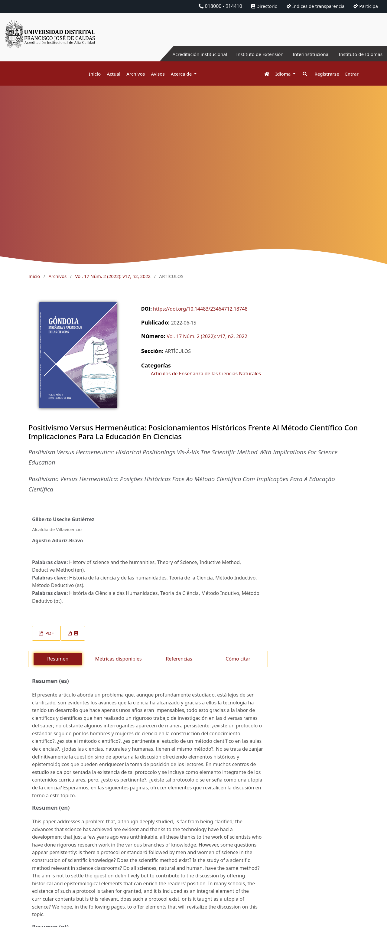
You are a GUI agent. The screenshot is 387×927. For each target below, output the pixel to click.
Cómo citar (238, 658)
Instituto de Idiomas (359, 54)
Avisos (158, 74)
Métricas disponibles (118, 658)
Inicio (95, 74)
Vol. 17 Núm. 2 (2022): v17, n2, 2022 (113, 276)
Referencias (179, 658)
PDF (49, 633)
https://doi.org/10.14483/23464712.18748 (200, 308)
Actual (113, 74)
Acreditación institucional (192, 54)
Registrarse (326, 74)
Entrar (352, 74)
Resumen (57, 658)
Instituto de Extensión (255, 54)
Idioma (283, 74)
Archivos (135, 74)
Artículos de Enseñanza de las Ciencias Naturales (206, 373)
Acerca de (182, 74)
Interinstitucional (308, 54)
